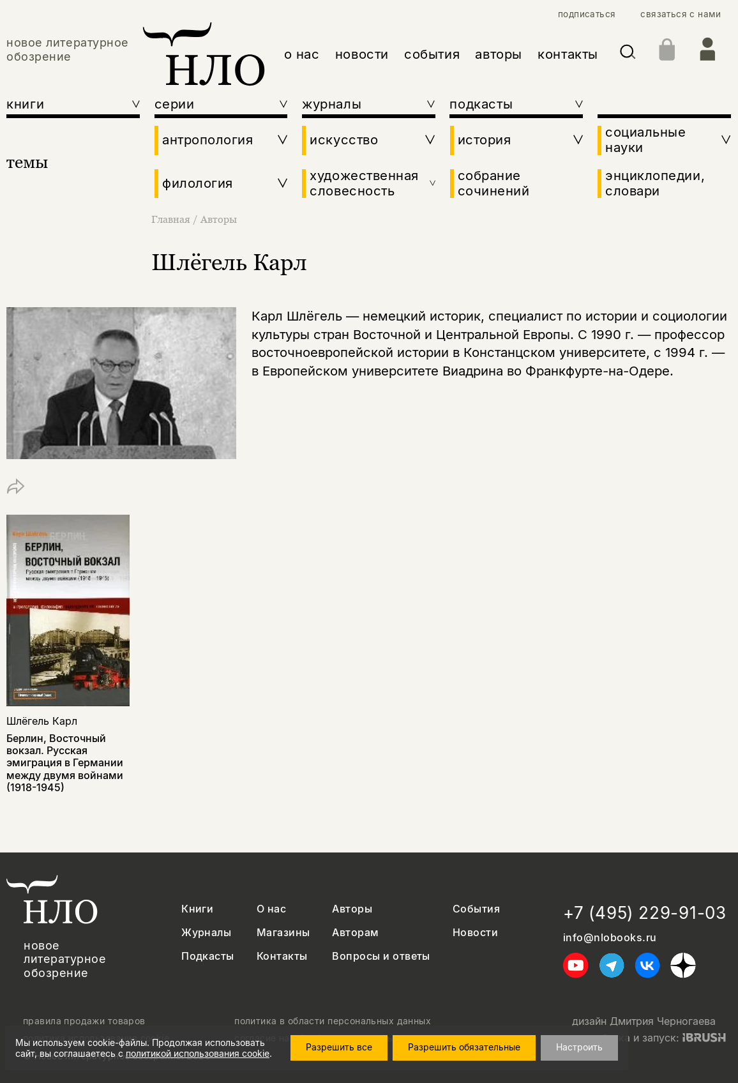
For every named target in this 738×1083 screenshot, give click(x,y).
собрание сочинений (494, 183)
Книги (197, 909)
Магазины (283, 933)
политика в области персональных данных (332, 1021)
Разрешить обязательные (464, 1046)
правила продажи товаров (84, 1021)
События (476, 909)
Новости (475, 933)
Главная (172, 219)
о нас (302, 54)
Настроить (579, 1046)
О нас (271, 909)
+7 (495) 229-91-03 (645, 913)
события (432, 54)
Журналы (206, 933)
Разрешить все (339, 1046)
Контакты (282, 956)
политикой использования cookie (197, 1053)
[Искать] (628, 54)
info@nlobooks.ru (610, 938)
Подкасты (207, 956)
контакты (568, 54)
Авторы (218, 219)
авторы (498, 54)
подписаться (586, 14)
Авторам (355, 933)
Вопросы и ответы (381, 956)
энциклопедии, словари (655, 183)
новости (362, 54)
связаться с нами (680, 14)
